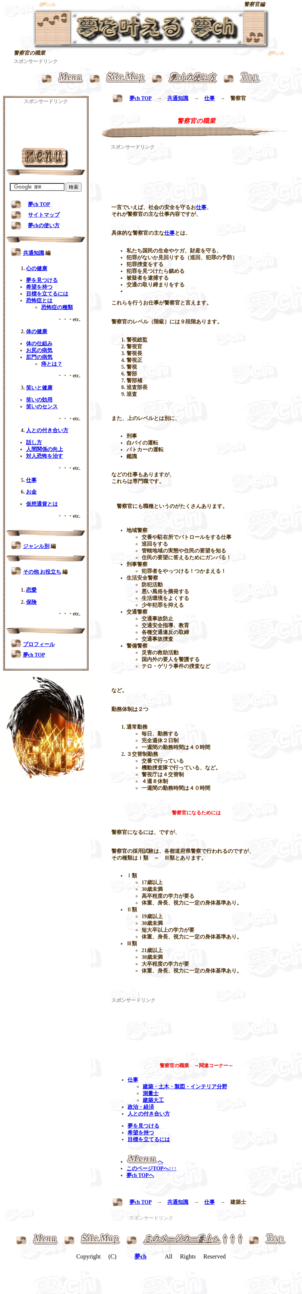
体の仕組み (39, 343)
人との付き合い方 (149, 1114)
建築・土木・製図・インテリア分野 (185, 1086)
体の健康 (36, 331)
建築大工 (153, 1100)
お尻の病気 (39, 350)
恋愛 (31, 590)
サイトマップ (44, 215)
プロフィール (39, 644)
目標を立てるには (149, 1139)
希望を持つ (141, 1133)
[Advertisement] (137, 174)
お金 (31, 492)
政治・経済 (141, 1107)
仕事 (209, 98)
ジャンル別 (36, 546)
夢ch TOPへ (140, 1175)
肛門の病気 (39, 357)
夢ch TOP (140, 98)
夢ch (140, 1256)
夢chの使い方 (44, 225)
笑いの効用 (39, 400)
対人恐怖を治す (44, 456)
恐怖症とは (39, 300)
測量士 (151, 1093)
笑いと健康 (39, 388)
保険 (31, 602)
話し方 (34, 442)
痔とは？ (51, 364)
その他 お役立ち (42, 572)
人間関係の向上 (44, 449)
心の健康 (36, 268)
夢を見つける (143, 1126)
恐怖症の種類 (57, 307)
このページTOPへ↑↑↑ (151, 1168)
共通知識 (177, 98)
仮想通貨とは (42, 504)
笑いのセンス (42, 406)
